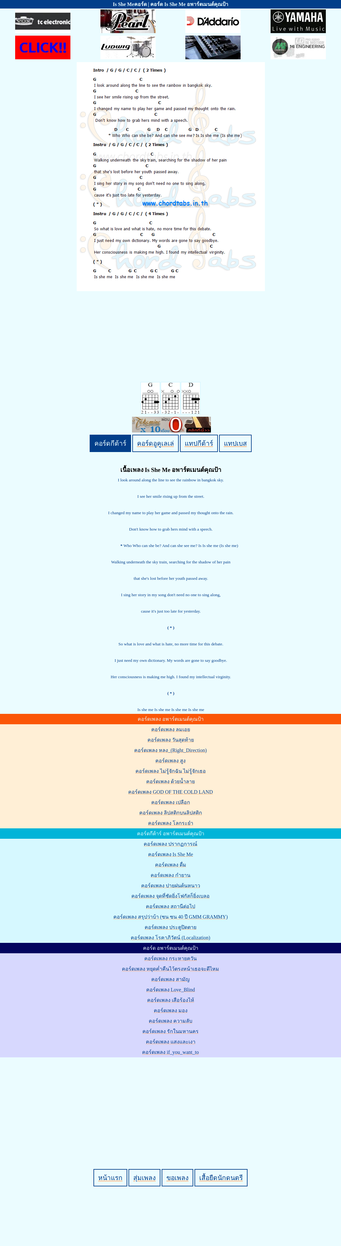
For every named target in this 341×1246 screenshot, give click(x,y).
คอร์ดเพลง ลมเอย (170, 729)
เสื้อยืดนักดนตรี (221, 1177)
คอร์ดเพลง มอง (171, 1010)
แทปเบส (235, 443)
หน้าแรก (110, 1177)
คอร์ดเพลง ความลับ (170, 1021)
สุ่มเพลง (144, 1177)
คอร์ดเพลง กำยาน (170, 875)
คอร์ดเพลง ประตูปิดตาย (170, 927)
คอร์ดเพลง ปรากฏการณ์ (170, 844)
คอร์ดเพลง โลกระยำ (170, 823)
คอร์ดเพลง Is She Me (170, 854)
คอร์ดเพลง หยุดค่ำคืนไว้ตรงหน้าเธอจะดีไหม (170, 969)
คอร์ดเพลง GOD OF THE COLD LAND (170, 792)
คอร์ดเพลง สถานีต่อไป (170, 906)
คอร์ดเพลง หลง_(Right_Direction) (170, 750)
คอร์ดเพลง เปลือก (170, 802)
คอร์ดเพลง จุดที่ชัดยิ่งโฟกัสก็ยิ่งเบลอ (170, 896)
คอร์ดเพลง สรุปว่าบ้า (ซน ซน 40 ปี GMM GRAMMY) (170, 917)
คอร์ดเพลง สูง (170, 760)
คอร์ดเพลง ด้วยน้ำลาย (170, 781)
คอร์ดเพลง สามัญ (170, 979)
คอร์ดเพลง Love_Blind (170, 989)
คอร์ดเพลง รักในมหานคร (170, 1031)
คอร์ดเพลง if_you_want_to (170, 1052)
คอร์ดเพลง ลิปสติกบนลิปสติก (170, 812)
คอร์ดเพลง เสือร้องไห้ (170, 1000)
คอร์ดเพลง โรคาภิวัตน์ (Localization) (170, 937)
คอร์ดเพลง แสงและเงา (170, 1041)
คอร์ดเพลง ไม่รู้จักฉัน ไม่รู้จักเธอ (170, 771)
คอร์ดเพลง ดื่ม (170, 864)
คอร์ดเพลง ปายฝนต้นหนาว (170, 885)
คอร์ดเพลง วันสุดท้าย (170, 740)
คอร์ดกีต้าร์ (110, 443)
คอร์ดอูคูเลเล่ (155, 443)
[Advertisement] (172, 1102)
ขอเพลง (177, 1177)
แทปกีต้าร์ (199, 443)
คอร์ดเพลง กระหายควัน (170, 958)
